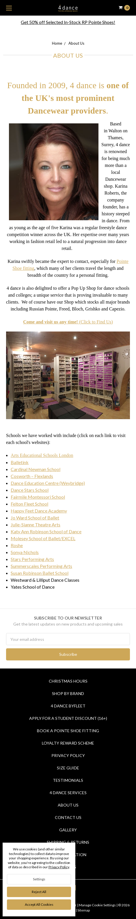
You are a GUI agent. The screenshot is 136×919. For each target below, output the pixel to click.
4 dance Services (68, 792)
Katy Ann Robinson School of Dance (46, 531)
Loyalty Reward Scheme (68, 743)
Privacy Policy (68, 755)
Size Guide (68, 767)
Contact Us (68, 817)
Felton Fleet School (29, 503)
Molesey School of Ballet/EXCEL (43, 538)
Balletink (20, 462)
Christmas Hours (68, 681)
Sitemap (83, 910)
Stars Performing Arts (32, 559)
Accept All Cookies (39, 904)
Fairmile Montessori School (38, 497)
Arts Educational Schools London (42, 455)
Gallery (68, 829)
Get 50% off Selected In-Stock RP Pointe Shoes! (68, 22)
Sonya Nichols (25, 552)
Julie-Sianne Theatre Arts (35, 524)
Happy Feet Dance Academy (39, 510)
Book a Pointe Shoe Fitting (68, 730)
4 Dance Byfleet (68, 705)
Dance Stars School (30, 490)
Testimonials (68, 780)
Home (57, 43)
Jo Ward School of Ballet (35, 517)
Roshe (17, 545)
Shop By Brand (68, 693)
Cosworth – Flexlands (32, 476)
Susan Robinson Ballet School (39, 573)
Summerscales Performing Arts (41, 566)
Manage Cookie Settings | (98, 905)
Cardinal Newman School (35, 469)
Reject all (39, 892)
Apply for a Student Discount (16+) (68, 718)
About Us (76, 43)
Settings (39, 879)
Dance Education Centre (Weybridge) (48, 483)
